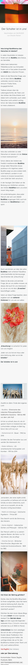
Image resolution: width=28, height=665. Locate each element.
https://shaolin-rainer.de (17, 623)
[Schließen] (2, 2)
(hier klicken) (14, 649)
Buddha (5, 410)
